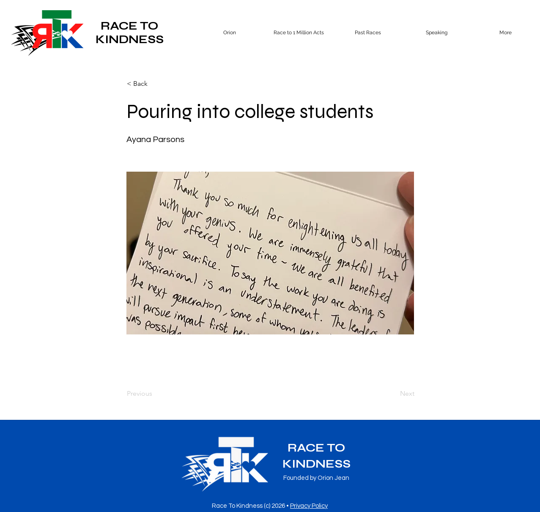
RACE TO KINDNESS (130, 32)
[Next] (393, 393)
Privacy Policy (309, 506)
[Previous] (155, 393)
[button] (367, 32)
